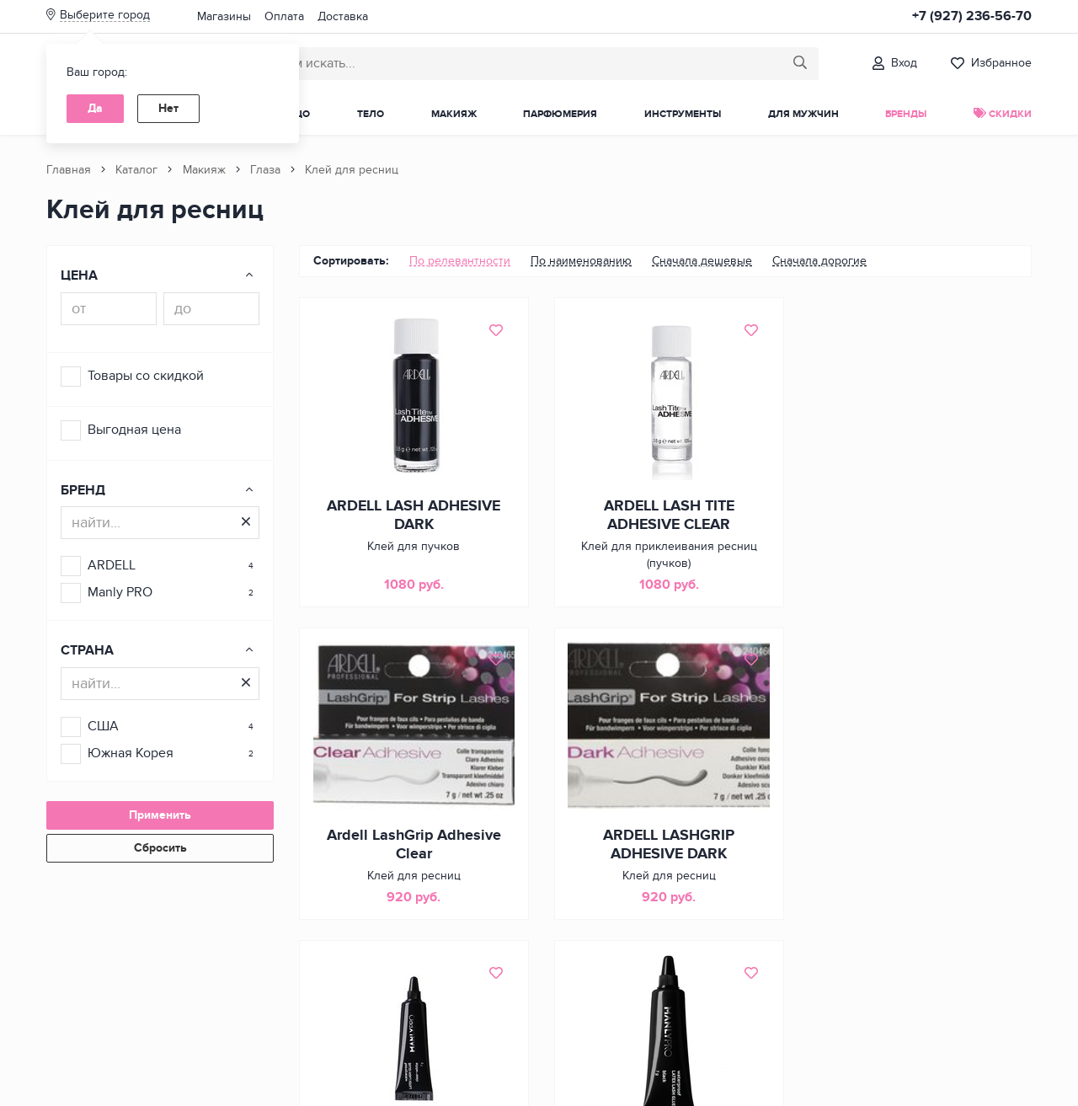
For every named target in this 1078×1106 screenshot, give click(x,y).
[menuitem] (459, 261)
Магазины (224, 16)
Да (95, 108)
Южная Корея (130, 753)
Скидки (1003, 114)
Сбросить (160, 848)
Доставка (343, 16)
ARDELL (112, 565)
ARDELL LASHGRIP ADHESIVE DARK (412, 845)
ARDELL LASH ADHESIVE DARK (412, 515)
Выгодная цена (134, 429)
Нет (168, 108)
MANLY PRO (664, 836)
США (103, 726)
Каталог (136, 170)
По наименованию (581, 261)
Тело (370, 114)
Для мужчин (803, 114)
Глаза (265, 170)
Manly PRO (120, 592)
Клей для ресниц (351, 170)
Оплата (284, 16)
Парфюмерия (560, 114)
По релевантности (459, 261)
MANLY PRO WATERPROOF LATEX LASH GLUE (918, 845)
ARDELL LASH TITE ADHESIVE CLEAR (665, 515)
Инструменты (682, 114)
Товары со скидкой (146, 375)
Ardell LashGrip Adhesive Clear (917, 515)
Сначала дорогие (819, 261)
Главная (68, 170)
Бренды (905, 114)
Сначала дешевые (702, 261)
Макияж (454, 114)
